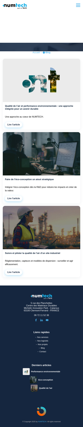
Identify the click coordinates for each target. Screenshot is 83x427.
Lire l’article (13, 124)
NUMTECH (42, 422)
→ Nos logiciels (41, 341)
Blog (48, 52)
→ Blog (41, 348)
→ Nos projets (41, 344)
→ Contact (41, 351)
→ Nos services (41, 337)
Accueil (36, 52)
